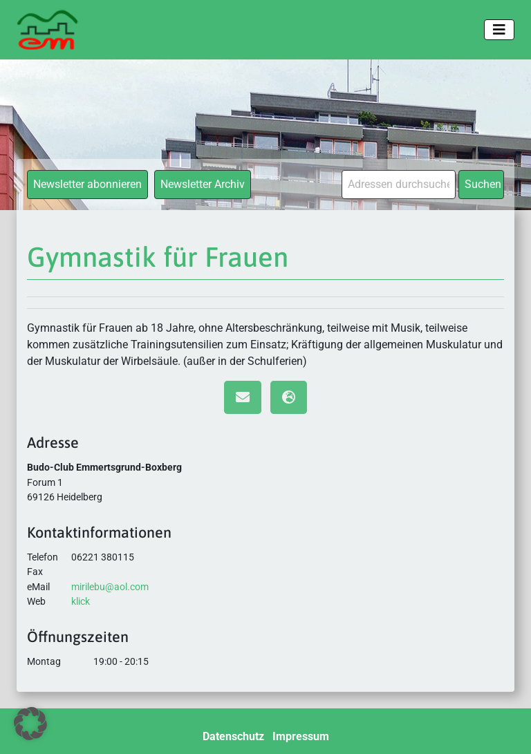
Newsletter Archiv (202, 184)
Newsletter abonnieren (87, 184)
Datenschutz (233, 736)
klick (80, 601)
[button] (30, 723)
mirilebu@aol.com (110, 587)
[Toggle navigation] (499, 29)
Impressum (300, 736)
